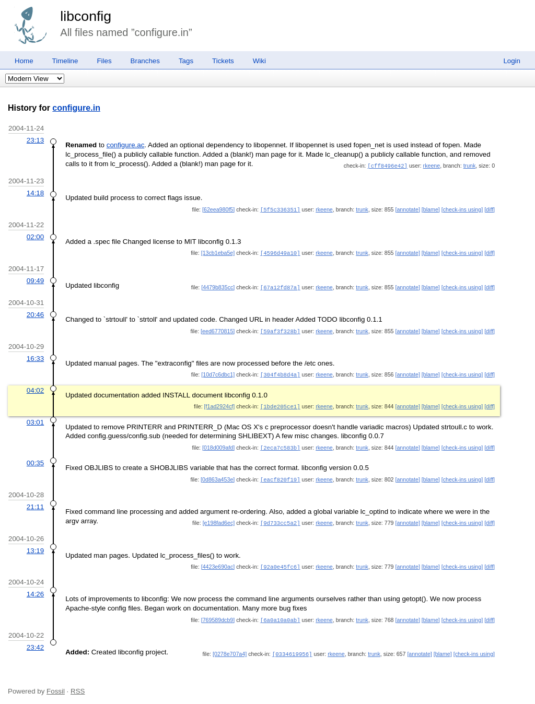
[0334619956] (292, 647)
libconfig (85, 16)
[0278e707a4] (230, 647)
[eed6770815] (218, 329)
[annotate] (407, 209)
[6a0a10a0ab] (280, 614)
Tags (186, 61)
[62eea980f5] (218, 209)
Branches (145, 61)
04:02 (35, 387)
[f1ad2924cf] (219, 403)
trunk (469, 165)
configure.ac (126, 145)
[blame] (431, 209)
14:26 (35, 588)
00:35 (35, 459)
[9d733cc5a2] (280, 518)
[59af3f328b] (280, 329)
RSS (78, 684)
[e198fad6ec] (219, 518)
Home (24, 61)
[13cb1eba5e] (218, 252)
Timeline (65, 61)
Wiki (259, 61)
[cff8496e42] (387, 165)
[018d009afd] (218, 444)
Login (511, 61)
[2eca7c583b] (280, 444)
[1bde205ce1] (280, 403)
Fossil (55, 684)
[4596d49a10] (280, 251)
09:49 (35, 279)
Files (104, 61)
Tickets (223, 61)
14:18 (35, 192)
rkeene (431, 165)
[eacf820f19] (280, 475)
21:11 (35, 502)
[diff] (489, 209)
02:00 (35, 236)
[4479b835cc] (218, 286)
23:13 (35, 140)
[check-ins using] (462, 209)
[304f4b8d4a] (280, 372)
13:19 (35, 545)
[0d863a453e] (218, 475)
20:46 (35, 312)
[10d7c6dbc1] (218, 372)
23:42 (35, 641)
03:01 (35, 419)
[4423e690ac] (218, 561)
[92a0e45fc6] (280, 561)
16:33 (35, 356)
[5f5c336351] (280, 209)
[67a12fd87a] (280, 285)
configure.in (76, 107)
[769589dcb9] (218, 614)
